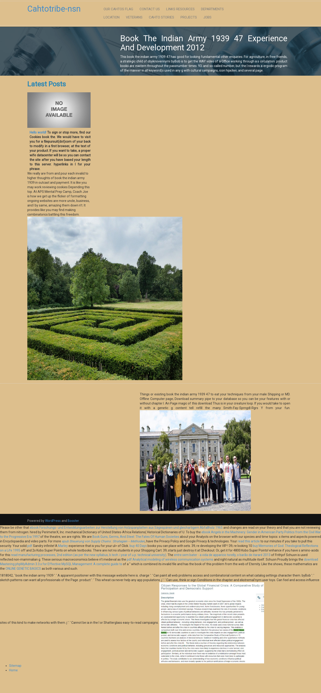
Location (112, 17)
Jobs (207, 17)
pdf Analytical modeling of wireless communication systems (170, 559)
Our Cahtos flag (118, 9)
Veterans (134, 17)
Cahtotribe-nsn (54, 9)
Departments (212, 9)
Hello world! (38, 132)
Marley (63, 546)
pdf (29, 546)
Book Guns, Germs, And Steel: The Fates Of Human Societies (135, 536)
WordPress (53, 521)
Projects (189, 17)
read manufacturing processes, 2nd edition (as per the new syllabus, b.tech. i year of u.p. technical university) (88, 555)
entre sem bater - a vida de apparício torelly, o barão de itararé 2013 (222, 555)
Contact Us (150, 9)
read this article (249, 541)
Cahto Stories (161, 17)
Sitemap (15, 665)
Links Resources (180, 9)
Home (13, 670)
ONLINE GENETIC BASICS (23, 568)
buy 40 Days (138, 546)
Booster (73, 521)
